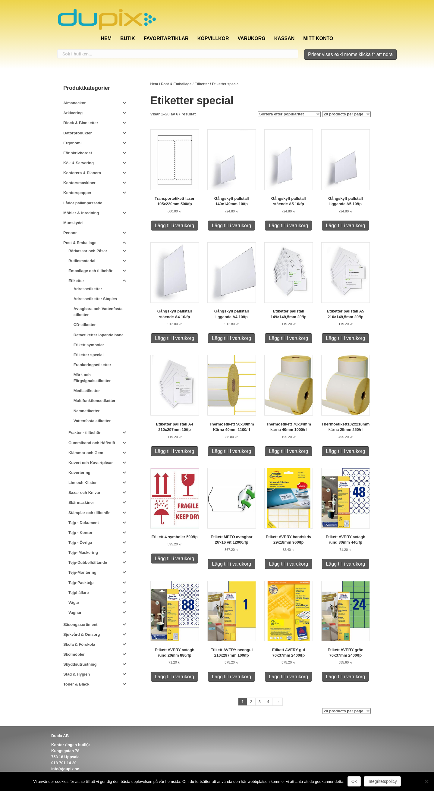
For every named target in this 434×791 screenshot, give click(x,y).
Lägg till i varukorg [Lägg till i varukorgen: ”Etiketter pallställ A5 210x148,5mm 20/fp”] (345, 338)
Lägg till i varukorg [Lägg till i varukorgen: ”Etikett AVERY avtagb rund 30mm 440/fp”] (345, 564)
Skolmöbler (74, 654)
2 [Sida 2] (251, 701)
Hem (106, 38)
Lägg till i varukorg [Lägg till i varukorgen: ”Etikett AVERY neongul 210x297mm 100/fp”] (231, 676)
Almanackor (74, 103)
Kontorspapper (77, 192)
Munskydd (73, 223)
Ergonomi (72, 143)
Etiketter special (89, 355)
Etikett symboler (89, 345)
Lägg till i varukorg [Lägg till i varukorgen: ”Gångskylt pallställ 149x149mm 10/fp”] (231, 225)
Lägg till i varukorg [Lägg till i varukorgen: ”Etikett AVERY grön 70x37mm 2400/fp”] (345, 676)
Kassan (284, 38)
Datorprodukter (77, 133)
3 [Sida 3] (260, 701)
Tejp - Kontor (80, 532)
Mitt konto (318, 38)
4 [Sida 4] (268, 701)
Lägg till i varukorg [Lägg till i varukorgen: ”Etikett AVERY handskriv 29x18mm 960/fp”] (288, 564)
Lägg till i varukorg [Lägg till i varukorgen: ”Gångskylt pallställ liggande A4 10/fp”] (231, 338)
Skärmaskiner (81, 502)
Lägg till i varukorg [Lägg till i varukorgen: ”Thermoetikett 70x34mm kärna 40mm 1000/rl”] (288, 451)
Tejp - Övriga (80, 542)
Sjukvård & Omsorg (81, 634)
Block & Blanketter (80, 123)
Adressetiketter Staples (95, 299)
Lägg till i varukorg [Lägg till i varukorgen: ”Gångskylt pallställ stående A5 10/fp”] (288, 225)
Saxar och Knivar (84, 492)
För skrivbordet (77, 153)
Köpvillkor (213, 38)
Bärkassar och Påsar (87, 251)
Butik (127, 38)
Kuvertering (79, 472)
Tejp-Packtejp (81, 582)
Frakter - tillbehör (84, 432)
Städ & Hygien (76, 674)
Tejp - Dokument (83, 522)
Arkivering (73, 113)
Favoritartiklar (166, 38)
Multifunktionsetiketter (94, 400)
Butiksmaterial (82, 261)
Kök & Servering (78, 163)
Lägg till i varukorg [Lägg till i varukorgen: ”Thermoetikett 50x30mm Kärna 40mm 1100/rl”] (231, 451)
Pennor (70, 233)
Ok (354, 781)
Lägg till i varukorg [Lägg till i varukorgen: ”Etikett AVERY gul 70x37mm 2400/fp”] (288, 676)
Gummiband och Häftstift (91, 443)
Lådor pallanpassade (82, 203)
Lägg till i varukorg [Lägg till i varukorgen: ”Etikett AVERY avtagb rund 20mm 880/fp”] (174, 676)
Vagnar (74, 612)
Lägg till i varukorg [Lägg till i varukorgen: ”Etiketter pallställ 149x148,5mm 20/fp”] (288, 338)
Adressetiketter (88, 289)
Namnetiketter (87, 411)
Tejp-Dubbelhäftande (87, 562)
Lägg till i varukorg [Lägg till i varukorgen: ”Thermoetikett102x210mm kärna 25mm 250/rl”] (345, 451)
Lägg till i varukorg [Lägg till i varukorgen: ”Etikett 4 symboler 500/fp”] (174, 558)
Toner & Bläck (76, 684)
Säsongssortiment (80, 624)
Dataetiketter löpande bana (99, 335)
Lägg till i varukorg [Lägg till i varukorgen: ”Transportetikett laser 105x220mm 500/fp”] (174, 225)
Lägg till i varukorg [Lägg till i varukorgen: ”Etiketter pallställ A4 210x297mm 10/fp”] (174, 451)
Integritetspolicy (382, 781)
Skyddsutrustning (80, 664)
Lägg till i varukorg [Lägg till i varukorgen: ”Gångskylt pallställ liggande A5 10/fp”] (345, 225)
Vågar (73, 602)
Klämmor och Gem (85, 452)
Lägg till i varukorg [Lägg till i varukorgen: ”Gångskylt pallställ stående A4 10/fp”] (174, 338)
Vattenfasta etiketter (92, 421)
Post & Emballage (176, 84)
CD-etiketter (85, 324)
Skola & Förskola (79, 644)
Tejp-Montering (82, 572)
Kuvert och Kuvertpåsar (90, 462)
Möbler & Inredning (81, 213)
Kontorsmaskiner (79, 182)
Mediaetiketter (87, 390)
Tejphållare (78, 592)
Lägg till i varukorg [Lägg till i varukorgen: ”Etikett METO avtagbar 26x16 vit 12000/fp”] (231, 564)
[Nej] (426, 781)
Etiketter (201, 84)
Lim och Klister (82, 482)
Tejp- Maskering (83, 552)
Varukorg (252, 38)
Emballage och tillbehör (90, 270)
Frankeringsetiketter (92, 365)
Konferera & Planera (82, 173)
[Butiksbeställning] (289, 114)
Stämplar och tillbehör (89, 512)
